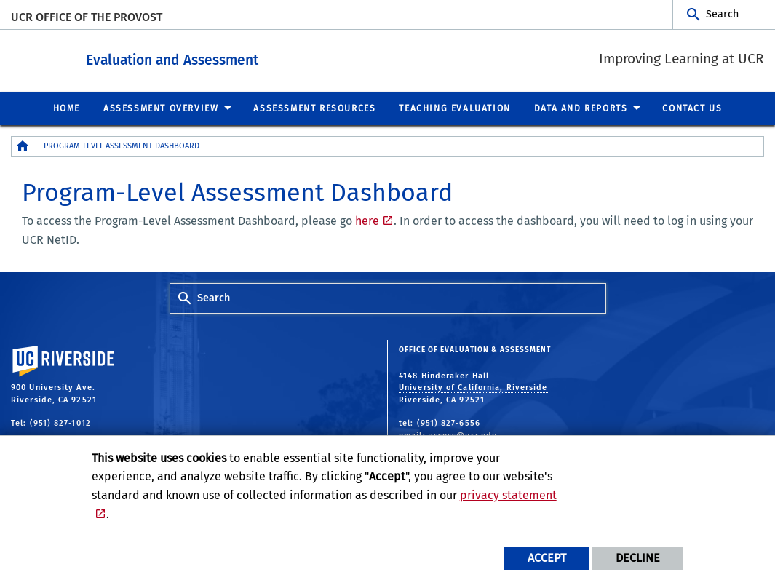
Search (722, 14)
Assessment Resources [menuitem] (314, 108)
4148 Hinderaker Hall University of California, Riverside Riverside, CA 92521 (473, 387)
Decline (638, 558)
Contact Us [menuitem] (692, 108)
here (367, 220)
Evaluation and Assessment (239, 57)
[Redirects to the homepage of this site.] (22, 146)
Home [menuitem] (66, 108)
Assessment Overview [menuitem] (160, 108)
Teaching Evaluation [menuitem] (454, 108)
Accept (547, 558)
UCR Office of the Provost (86, 17)
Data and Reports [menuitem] (581, 108)
